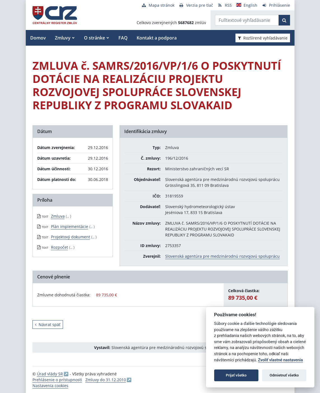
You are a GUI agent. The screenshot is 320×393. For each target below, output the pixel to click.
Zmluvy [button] (63, 38)
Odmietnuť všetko (284, 375)
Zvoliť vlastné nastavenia (280, 360)
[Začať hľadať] (284, 20)
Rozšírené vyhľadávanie (263, 38)
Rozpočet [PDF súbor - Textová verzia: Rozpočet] (59, 247)
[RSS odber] (225, 5)
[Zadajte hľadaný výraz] (247, 20)
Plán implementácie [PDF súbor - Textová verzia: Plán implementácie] (69, 226)
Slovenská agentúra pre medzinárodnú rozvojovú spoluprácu (222, 256)
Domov (38, 38)
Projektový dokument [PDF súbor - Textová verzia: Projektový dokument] (70, 236)
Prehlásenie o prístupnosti (57, 379)
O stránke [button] (94, 38)
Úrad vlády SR (50, 373)
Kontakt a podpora (157, 38)
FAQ (123, 38)
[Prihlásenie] (276, 5)
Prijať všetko (236, 375)
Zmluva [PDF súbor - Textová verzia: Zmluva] (58, 216)
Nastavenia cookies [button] (50, 385)
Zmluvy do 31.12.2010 (105, 379)
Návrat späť (47, 324)
